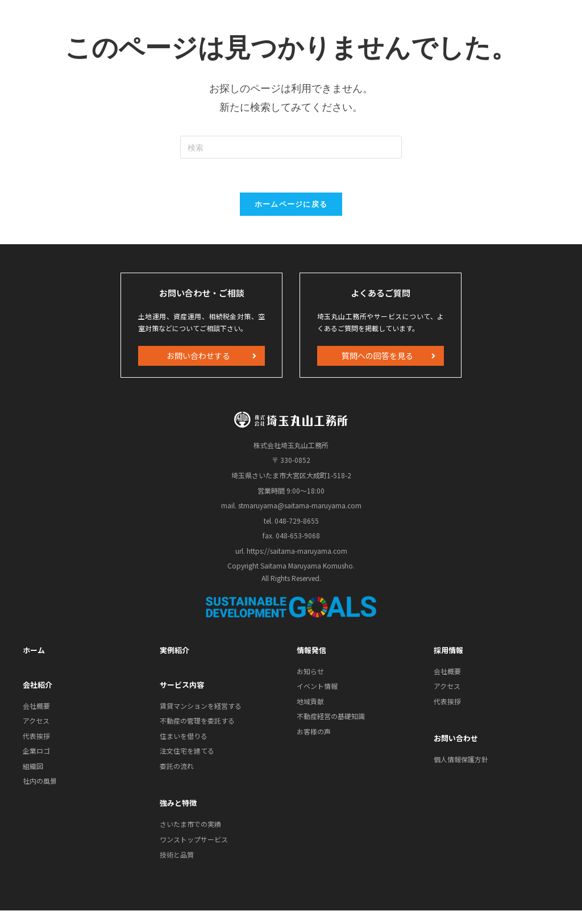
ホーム (34, 650)
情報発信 (311, 650)
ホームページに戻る (291, 204)
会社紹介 (37, 684)
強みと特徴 (178, 803)
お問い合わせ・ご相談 (201, 293)
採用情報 (448, 650)
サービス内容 (182, 684)
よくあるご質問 (380, 293)
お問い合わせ (456, 738)
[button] (201, 356)
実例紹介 (174, 650)
